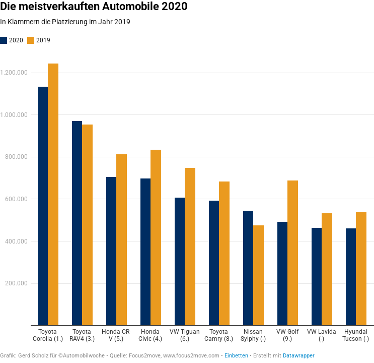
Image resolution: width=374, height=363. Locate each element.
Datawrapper (299, 355)
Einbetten (236, 355)
